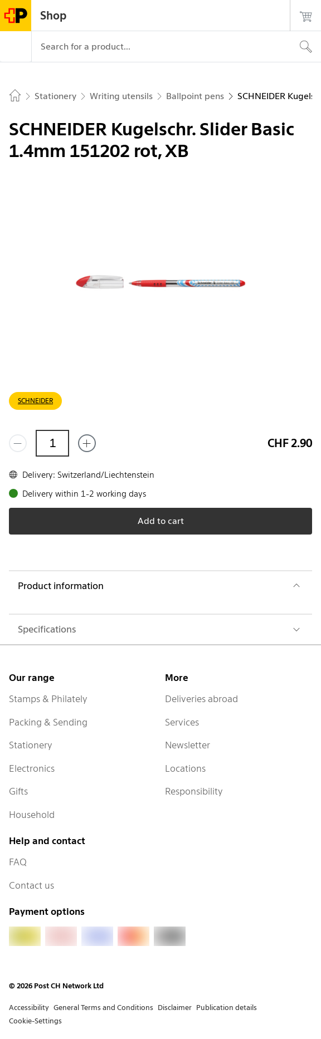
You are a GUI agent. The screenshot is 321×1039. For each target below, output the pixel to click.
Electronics (32, 768)
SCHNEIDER (35, 400)
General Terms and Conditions (103, 1007)
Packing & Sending (48, 722)
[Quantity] (52, 443)
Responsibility (194, 791)
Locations (185, 768)
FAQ (18, 862)
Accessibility (29, 1007)
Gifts (18, 791)
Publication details (226, 1007)
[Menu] (15, 46)
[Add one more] (87, 443)
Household (32, 814)
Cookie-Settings (35, 1021)
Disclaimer (175, 1007)
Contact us (31, 885)
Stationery (30, 745)
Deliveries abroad (201, 698)
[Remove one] (18, 443)
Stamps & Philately (48, 698)
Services (182, 722)
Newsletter (187, 745)
